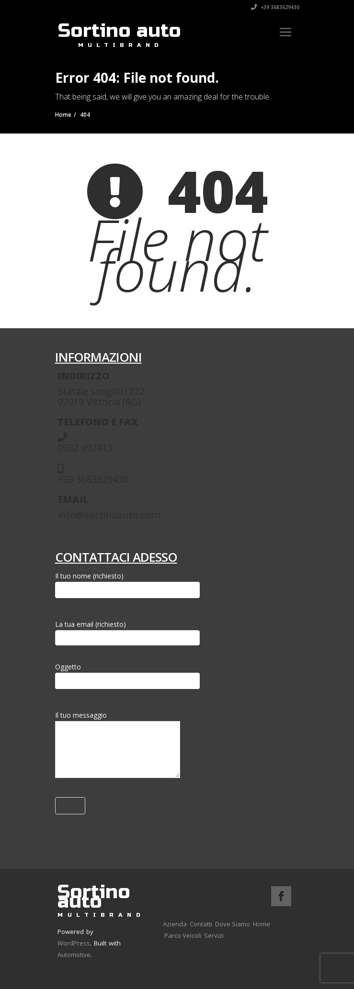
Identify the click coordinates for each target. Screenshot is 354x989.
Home (261, 924)
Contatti (201, 924)
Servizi (214, 935)
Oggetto (127, 675)
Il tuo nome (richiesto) (127, 584)
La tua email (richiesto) (127, 631)
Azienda (175, 924)
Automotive (74, 954)
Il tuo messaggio (117, 746)
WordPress (73, 943)
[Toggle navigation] (285, 32)
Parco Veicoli (182, 935)
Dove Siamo (232, 924)
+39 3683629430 (275, 7)
